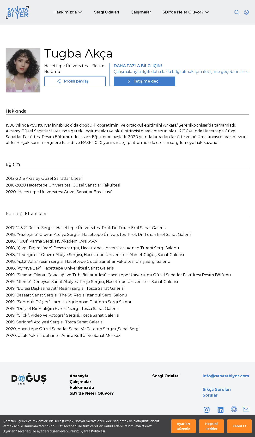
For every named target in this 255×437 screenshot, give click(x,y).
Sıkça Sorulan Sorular (217, 392)
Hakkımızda (82, 387)
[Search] (237, 12)
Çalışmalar (80, 381)
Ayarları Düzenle (183, 426)
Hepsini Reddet (211, 426)
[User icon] (246, 12)
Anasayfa (79, 376)
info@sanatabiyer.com (226, 376)
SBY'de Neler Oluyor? (92, 393)
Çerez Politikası (93, 431)
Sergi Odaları (166, 376)
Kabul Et (239, 426)
